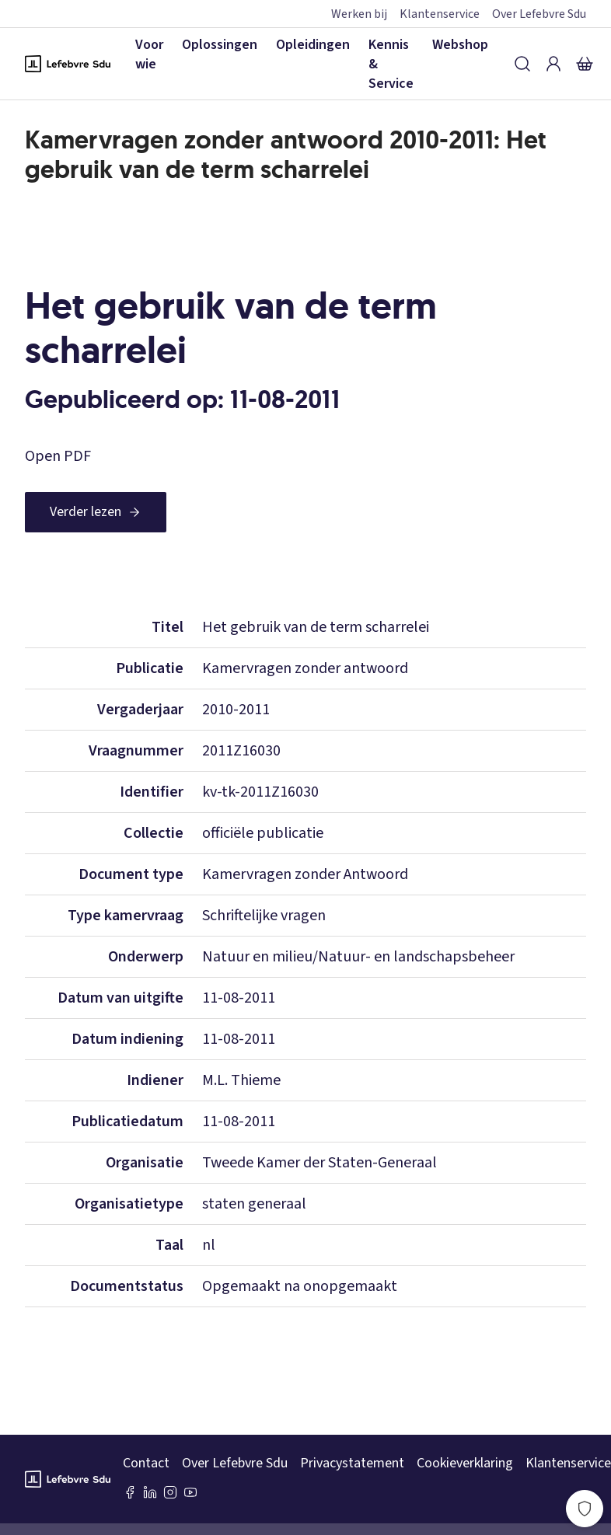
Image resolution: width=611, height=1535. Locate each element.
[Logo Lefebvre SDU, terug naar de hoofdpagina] (67, 64)
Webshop (460, 44)
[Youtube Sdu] (190, 1492)
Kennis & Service (391, 64)
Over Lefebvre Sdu (539, 14)
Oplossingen (219, 44)
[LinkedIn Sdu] (150, 1492)
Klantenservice (440, 14)
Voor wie (149, 54)
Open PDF (58, 456)
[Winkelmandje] (584, 63)
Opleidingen (313, 44)
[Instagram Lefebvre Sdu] (170, 1492)
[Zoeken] (522, 63)
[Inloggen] (553, 63)
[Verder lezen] (95, 512)
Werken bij (359, 14)
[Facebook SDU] (130, 1492)
